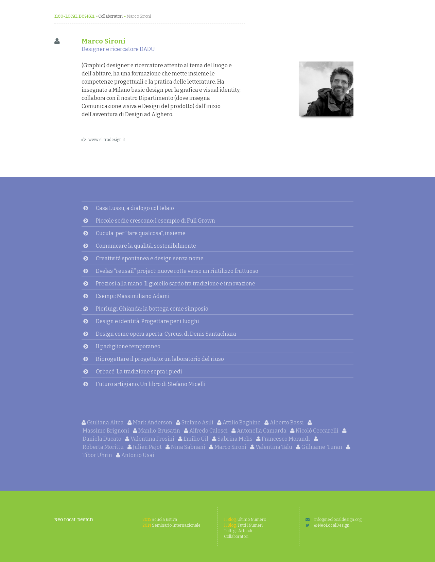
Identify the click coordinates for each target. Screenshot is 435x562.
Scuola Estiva (159, 519)
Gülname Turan (319, 447)
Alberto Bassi (284, 422)
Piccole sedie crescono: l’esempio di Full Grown (155, 220)
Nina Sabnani (186, 447)
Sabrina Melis (233, 439)
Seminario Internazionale (171, 525)
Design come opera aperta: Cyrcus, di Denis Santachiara (166, 334)
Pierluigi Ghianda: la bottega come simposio (152, 308)
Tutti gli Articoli (238, 530)
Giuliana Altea (103, 422)
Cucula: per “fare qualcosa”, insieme (141, 233)
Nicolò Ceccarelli (315, 430)
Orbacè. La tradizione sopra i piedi (139, 371)
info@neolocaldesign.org (334, 519)
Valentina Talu (271, 447)
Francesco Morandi (283, 439)
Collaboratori (110, 16)
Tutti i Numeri (243, 525)
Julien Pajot (145, 447)
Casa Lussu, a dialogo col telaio (135, 208)
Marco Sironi (138, 16)
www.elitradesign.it (103, 139)
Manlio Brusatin (157, 430)
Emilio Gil (193, 439)
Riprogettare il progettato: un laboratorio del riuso (160, 359)
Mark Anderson (150, 422)
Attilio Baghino (239, 422)
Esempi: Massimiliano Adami (133, 296)
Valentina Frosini (150, 439)
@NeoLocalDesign (327, 525)
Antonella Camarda (259, 430)
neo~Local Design (74, 16)
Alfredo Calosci (206, 430)
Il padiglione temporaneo (128, 346)
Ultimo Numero (245, 519)
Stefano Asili (195, 422)
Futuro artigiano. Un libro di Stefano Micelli (151, 384)
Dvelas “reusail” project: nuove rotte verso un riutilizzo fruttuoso (177, 271)
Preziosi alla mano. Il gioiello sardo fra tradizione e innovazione (175, 283)
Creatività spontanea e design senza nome (150, 258)
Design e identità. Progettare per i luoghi (147, 321)
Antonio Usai (135, 455)
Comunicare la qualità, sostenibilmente (146, 246)
